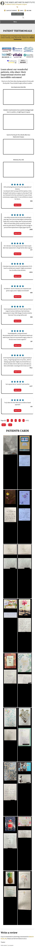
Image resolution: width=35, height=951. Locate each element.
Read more (18, 205)
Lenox (20, 10)
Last (10, 425)
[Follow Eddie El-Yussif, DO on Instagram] (16, 17)
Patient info (25, 37)
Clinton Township (10, 10)
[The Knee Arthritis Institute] (17, 3)
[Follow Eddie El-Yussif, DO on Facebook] (12, 17)
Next (3, 425)
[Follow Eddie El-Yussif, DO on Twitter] (23, 17)
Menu (17, 22)
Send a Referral (17, 14)
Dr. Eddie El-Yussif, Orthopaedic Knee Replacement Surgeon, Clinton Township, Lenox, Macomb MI (17, 36)
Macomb (27, 10)
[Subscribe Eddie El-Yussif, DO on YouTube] (19, 17)
